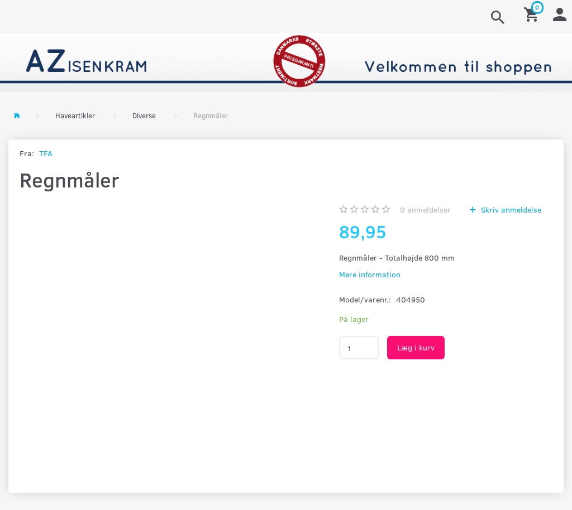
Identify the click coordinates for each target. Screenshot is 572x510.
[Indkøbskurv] (532, 13)
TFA (46, 153)
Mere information (370, 274)
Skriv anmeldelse (510, 209)
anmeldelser (425, 209)
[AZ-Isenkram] (286, 61)
